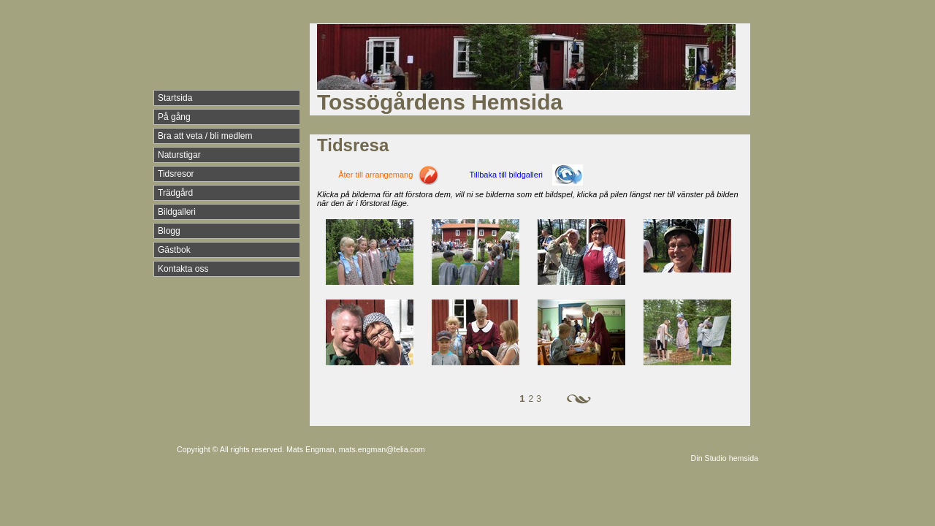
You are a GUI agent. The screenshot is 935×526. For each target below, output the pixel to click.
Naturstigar (179, 155)
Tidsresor (176, 174)
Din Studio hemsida (724, 458)
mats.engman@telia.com (382, 449)
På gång (174, 117)
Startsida (175, 98)
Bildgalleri (177, 212)
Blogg (169, 231)
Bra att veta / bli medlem (205, 136)
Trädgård (175, 193)
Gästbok (174, 250)
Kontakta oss (183, 269)
